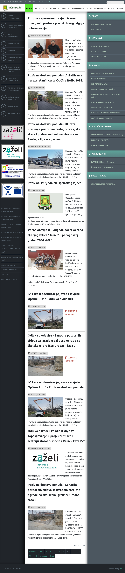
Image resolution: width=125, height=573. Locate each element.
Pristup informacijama (10, 16)
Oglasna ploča (9, 106)
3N (121, 568)
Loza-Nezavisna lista (99, 145)
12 (78, 552)
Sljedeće (43, 556)
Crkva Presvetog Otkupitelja (103, 184)
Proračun (8, 51)
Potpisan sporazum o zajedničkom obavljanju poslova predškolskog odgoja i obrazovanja (56, 23)
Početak (32, 552)
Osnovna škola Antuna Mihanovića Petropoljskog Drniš (10, 249)
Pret (41, 552)
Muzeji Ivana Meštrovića (9, 270)
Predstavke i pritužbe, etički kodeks (12, 25)
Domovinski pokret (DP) (100, 140)
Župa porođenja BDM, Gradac (103, 162)
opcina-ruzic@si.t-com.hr (47, 2)
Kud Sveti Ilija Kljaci (99, 84)
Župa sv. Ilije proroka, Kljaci (103, 167)
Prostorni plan (10, 44)
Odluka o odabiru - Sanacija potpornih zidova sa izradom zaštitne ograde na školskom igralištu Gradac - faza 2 (54, 340)
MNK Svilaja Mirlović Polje (102, 24)
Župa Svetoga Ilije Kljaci (9, 279)
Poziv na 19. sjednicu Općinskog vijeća (54, 183)
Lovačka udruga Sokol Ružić (102, 102)
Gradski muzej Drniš (8, 265)
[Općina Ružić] (12, 8)
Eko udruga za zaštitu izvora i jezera (106, 113)
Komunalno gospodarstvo (9, 79)
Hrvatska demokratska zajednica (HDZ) (107, 135)
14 (36, 556)
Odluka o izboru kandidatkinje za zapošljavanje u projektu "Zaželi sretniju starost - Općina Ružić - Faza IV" (56, 436)
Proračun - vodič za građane (11, 58)
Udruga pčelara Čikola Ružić (103, 89)
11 (73, 552)
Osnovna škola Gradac (100, 46)
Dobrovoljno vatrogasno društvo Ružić (105, 96)
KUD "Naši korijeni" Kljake (101, 118)
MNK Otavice (96, 29)
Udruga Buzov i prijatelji (101, 107)
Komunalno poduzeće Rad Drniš (12, 233)
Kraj (52, 556)
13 (30, 556)
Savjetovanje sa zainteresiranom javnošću (10, 69)
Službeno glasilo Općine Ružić (10, 97)
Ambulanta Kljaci (98, 57)
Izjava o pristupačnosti (9, 35)
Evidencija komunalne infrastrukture (12, 88)
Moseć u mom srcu (98, 79)
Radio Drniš (5, 275)
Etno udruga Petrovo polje (102, 73)
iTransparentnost (10, 113)
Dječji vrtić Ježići (98, 52)
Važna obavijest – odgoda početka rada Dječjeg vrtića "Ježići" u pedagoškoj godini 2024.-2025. (55, 235)
